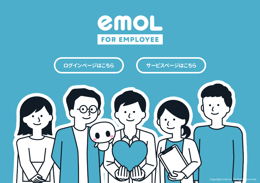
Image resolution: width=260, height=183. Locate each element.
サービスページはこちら (171, 65)
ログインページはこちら (89, 65)
